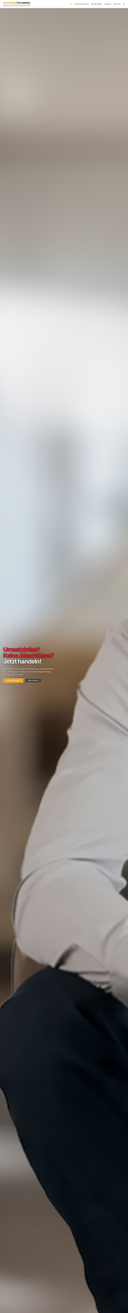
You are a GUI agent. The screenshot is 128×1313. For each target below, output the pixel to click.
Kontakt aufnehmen (13, 680)
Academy (108, 4)
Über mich (116, 4)
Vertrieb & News (96, 4)
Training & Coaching (81, 4)
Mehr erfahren (33, 680)
